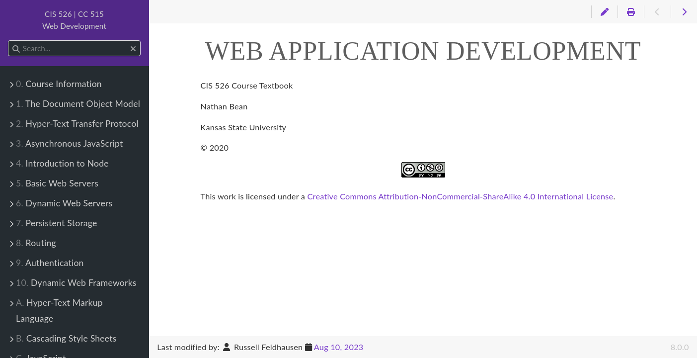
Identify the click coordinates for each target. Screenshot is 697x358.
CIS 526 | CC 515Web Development (74, 19)
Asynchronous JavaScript (69, 143)
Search (8, 40)
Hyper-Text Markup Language (59, 310)
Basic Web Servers (57, 183)
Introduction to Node (62, 163)
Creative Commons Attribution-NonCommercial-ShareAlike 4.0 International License (461, 196)
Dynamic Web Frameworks (76, 282)
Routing (36, 243)
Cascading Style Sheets (66, 338)
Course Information (59, 84)
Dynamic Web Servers (64, 203)
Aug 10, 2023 (339, 347)
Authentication (50, 263)
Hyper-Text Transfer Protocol (77, 123)
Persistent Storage (56, 223)
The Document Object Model (78, 103)
